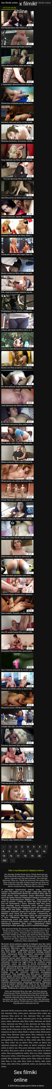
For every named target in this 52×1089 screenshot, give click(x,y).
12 (30, 851)
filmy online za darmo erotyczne (32, 1045)
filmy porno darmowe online (30, 1048)
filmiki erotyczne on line (16, 1029)
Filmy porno (32, 937)
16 (11, 856)
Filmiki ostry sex (26, 1001)
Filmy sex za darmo (24, 931)
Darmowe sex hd (32, 1003)
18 (25, 856)
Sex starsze (23, 929)
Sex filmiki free (43, 937)
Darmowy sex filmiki (12, 993)
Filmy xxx (14, 880)
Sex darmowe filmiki (10, 929)
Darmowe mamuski (27, 939)
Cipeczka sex (15, 878)
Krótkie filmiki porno (22, 874)
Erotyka (27, 882)
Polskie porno (16, 935)
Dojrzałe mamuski (12, 997)
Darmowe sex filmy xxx (40, 882)
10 (16, 851)
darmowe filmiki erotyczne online (14, 1011)
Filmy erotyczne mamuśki (13, 882)
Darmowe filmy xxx (33, 876)
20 (39, 856)
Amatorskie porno (38, 933)
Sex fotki (37, 999)
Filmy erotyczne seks (11, 884)
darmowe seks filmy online (23, 1021)
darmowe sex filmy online (40, 1024)
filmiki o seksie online (31, 1032)
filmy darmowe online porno (18, 1035)
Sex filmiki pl (22, 937)
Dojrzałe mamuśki (29, 878)
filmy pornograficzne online (18, 1053)
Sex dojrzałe (9, 874)
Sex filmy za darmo (26, 999)
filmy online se (20, 1040)
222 (4, 860)
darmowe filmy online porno (16, 1013)
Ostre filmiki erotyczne (37, 929)
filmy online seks (34, 1040)
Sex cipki (28, 991)
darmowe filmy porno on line (14, 1016)
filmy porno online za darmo (21, 1051)
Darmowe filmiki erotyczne (14, 876)
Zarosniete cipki (40, 997)
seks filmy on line (8, 1061)
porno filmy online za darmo (38, 1059)
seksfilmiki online (28, 1064)
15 (4, 856)
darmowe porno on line (32, 1019)
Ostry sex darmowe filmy (14, 991)
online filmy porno (23, 1056)
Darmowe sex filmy (11, 939)
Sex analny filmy (42, 880)
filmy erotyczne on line (41, 1035)
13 (37, 851)
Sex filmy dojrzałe (40, 991)
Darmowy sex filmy (10, 999)
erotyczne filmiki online (10, 1027)
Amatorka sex (26, 993)
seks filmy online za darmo (28, 1061)
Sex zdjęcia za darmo (29, 884)
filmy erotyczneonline (10, 1037)
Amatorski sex (19, 886)
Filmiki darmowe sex (39, 874)
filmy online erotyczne (29, 1037)
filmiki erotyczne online (36, 1029)
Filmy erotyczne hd (30, 941)
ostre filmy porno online (41, 1056)
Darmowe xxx (25, 933)
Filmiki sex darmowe (27, 880)
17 (18, 856)
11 (23, 851)
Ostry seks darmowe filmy (32, 935)
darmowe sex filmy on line (18, 1024)
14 (44, 851)
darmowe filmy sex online (39, 1016)
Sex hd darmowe (26, 997)
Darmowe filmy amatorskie (38, 995)
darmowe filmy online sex (39, 1013)
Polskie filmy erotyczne (35, 886)
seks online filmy (13, 1064)
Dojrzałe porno (38, 931)
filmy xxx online (36, 1053)
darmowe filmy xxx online (11, 1019)
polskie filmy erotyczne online (13, 1059)
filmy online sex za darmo (16, 1043)
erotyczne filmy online (30, 1027)
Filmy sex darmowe (19, 995)
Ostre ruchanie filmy (41, 1001)
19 (32, 856)
